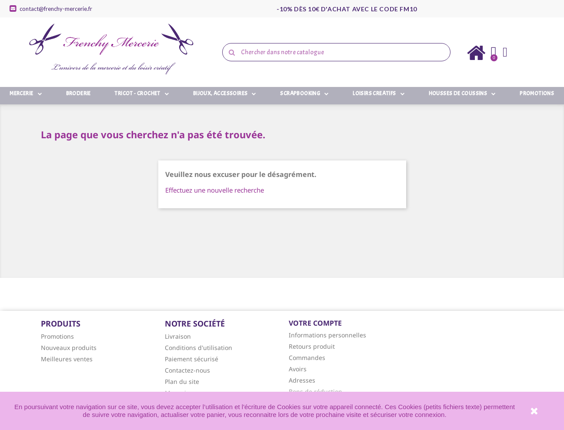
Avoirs (298, 369)
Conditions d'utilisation (198, 347)
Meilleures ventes (67, 359)
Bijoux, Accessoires (225, 93)
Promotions (537, 93)
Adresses (302, 380)
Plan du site (182, 381)
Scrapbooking (304, 93)
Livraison (178, 336)
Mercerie (26, 93)
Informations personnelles (327, 335)
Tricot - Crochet (141, 93)
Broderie (78, 93)
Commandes (307, 357)
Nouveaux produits (69, 347)
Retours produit (312, 346)
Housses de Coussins (462, 93)
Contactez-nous (187, 370)
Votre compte (315, 323)
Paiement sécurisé (191, 359)
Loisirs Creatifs (379, 93)
